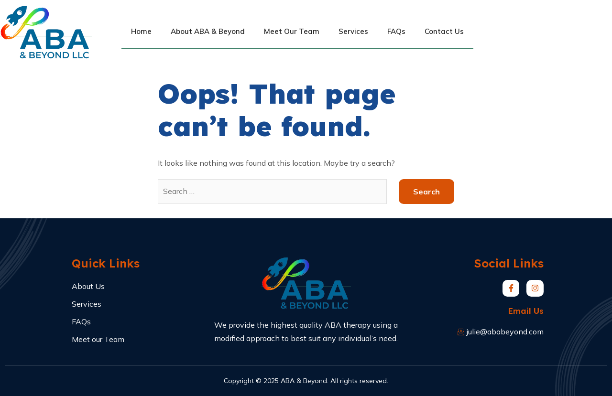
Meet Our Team (291, 31)
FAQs (396, 31)
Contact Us (444, 31)
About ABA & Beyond (208, 31)
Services (353, 31)
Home (141, 31)
